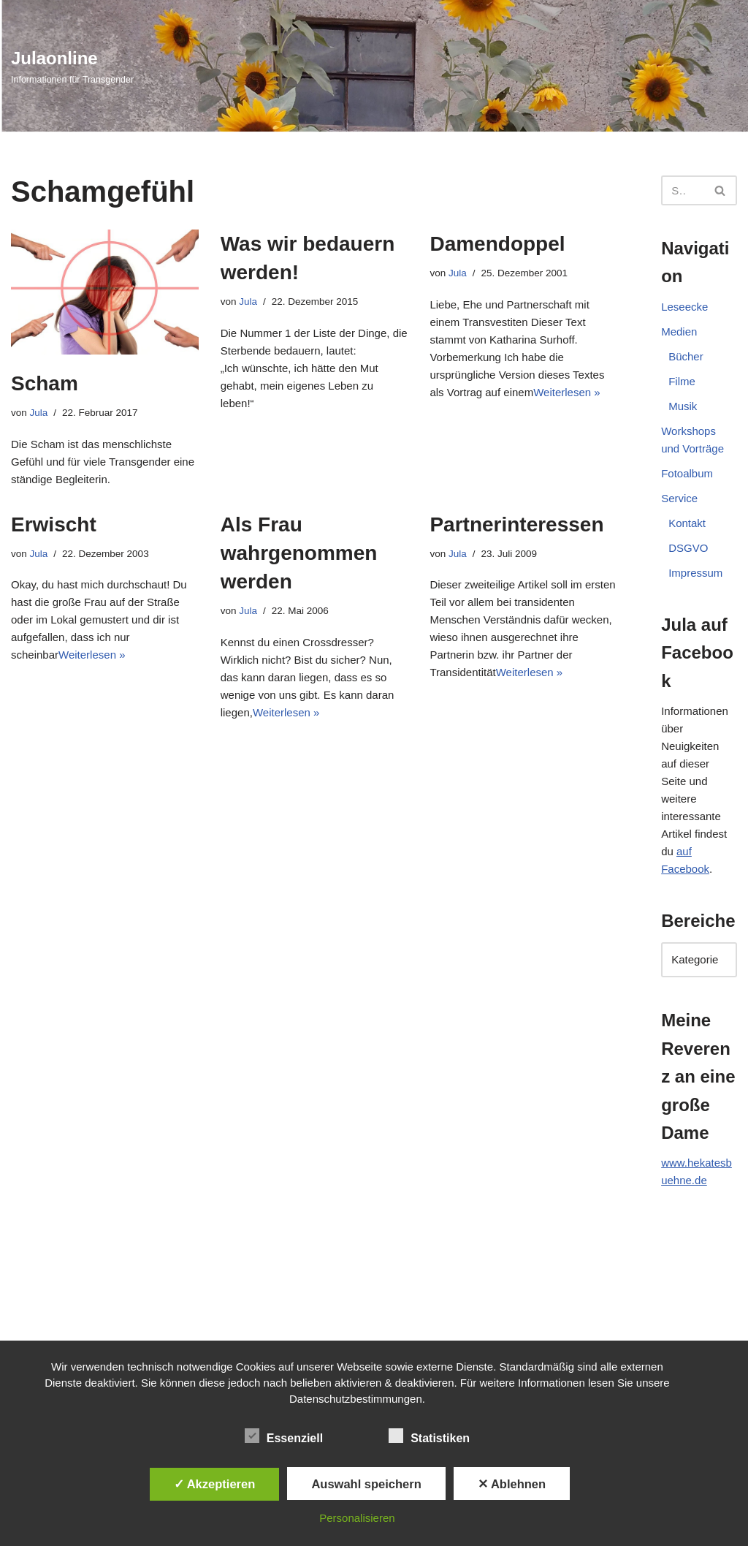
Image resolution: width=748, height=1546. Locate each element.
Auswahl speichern (366, 1483)
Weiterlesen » (566, 392)
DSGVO (688, 548)
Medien (679, 331)
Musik (682, 406)
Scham (44, 383)
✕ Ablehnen (512, 1483)
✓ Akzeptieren (215, 1483)
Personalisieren (356, 1518)
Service (679, 498)
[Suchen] (682, 190)
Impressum (695, 573)
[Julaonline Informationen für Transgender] (72, 66)
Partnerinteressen (516, 524)
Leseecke (684, 306)
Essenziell (284, 1435)
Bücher (685, 356)
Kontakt (687, 523)
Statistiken (429, 1435)
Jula (39, 412)
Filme (681, 381)
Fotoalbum (687, 473)
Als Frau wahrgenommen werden (299, 553)
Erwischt (53, 524)
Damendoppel (497, 243)
